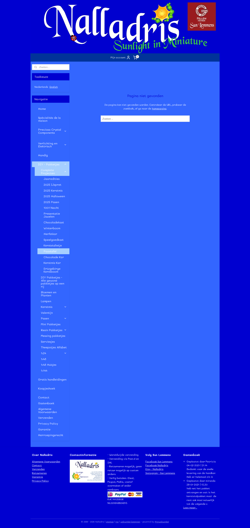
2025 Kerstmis (53, 190)
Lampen (46, 301)
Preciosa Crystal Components (52, 131)
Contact (43, 397)
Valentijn (47, 312)
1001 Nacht (51, 207)
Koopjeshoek (46, 388)
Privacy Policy (48, 423)
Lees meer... (190, 507)
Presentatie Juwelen (52, 215)
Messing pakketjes (53, 335)
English (53, 86)
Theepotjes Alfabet (54, 347)
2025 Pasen (51, 202)
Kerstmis (54, 307)
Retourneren (39, 473)
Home (42, 108)
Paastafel (50, 251)
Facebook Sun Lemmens (159, 461)
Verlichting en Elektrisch (52, 144)
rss (117, 521)
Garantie (44, 429)
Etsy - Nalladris (154, 469)
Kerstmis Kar (52, 263)
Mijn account (120, 57)
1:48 (43, 359)
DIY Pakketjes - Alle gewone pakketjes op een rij (52, 282)
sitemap (110, 521)
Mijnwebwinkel (162, 521)
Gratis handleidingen (52, 379)
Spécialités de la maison (49, 119)
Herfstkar (50, 234)
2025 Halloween (54, 196)
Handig (43, 155)
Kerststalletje (53, 245)
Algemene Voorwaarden (47, 410)
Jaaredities (52, 179)
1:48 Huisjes (48, 364)
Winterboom (52, 228)
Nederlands (41, 86)
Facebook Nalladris (156, 465)
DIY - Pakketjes (52, 164)
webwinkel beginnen (130, 521)
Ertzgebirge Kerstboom (52, 270)
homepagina (159, 108)
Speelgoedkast (54, 239)
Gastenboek (46, 403)
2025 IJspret (52, 184)
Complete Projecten (54, 171)
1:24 (54, 353)
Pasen (54, 318)
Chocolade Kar (54, 257)
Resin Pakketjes (54, 330)
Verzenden (45, 417)
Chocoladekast (54, 222)
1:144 (44, 370)
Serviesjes (48, 341)
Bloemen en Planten (48, 293)
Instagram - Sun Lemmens (160, 473)
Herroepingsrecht (50, 435)
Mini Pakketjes (50, 324)
